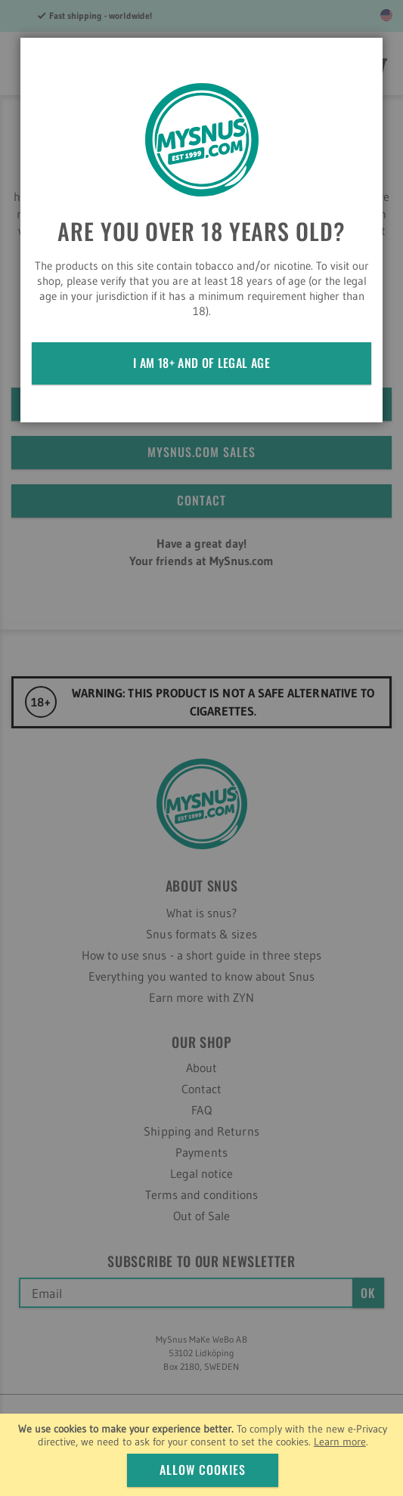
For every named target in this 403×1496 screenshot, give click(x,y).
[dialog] (201, 748)
